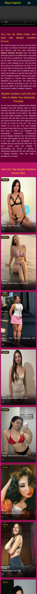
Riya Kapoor (13, 2)
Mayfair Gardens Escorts (11, 53)
